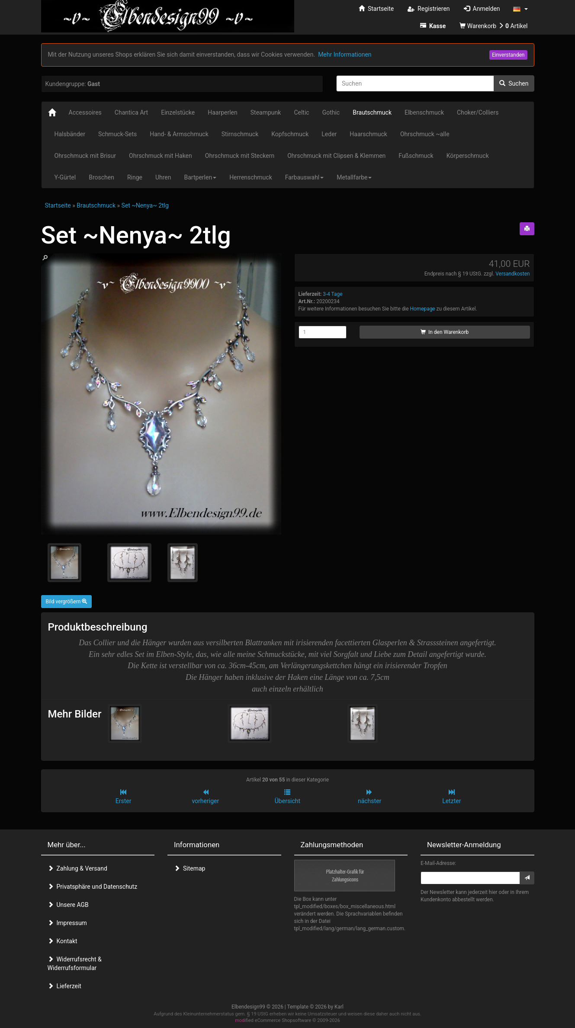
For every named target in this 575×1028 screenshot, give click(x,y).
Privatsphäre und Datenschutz (93, 886)
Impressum (67, 922)
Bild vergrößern (66, 602)
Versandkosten (512, 274)
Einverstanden (508, 55)
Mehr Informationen (344, 54)
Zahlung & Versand (77, 868)
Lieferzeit (64, 986)
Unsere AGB (68, 904)
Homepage (422, 309)
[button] (520, 8)
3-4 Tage (332, 294)
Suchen (513, 83)
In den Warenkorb (445, 332)
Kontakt (62, 941)
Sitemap (189, 868)
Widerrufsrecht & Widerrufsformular (75, 963)
